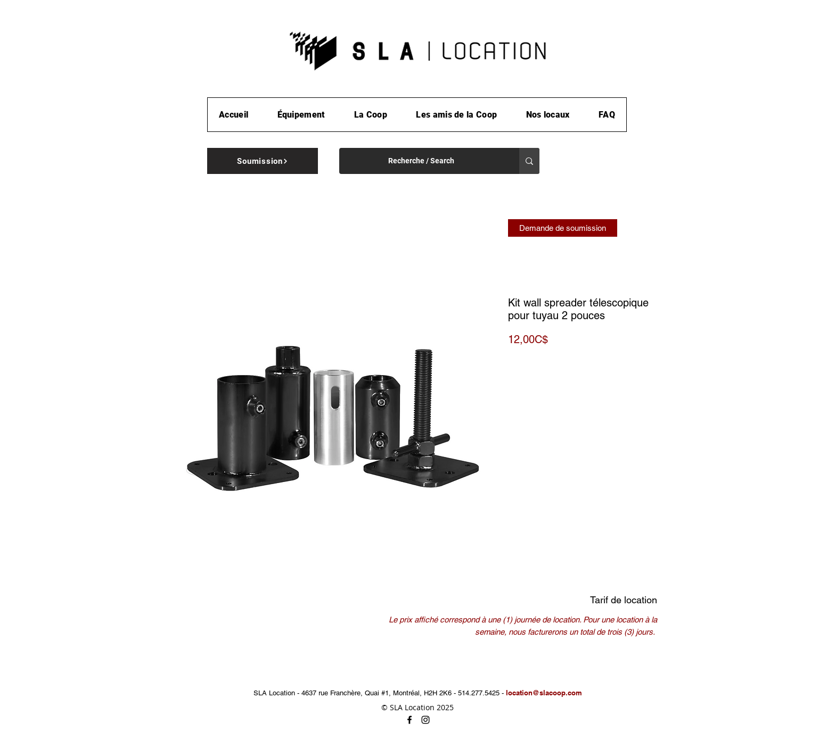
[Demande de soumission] (562, 228)
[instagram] (425, 719)
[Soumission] (262, 161)
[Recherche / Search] (421, 161)
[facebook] (409, 719)
